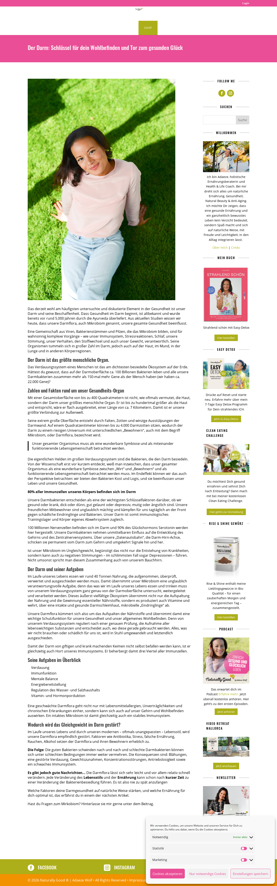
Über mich (220, 247)
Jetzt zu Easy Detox (226, 419)
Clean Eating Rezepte (67, 13)
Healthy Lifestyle (127, 13)
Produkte (204, 13)
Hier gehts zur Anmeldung (226, 512)
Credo (235, 247)
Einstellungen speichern (250, 874)
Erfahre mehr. (229, 694)
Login (245, 3)
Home (40, 13)
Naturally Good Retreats (171, 13)
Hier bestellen (226, 338)
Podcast (100, 13)
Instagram (124, 867)
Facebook (47, 867)
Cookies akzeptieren (167, 874)
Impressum (138, 880)
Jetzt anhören (226, 712)
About (227, 13)
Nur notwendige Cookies (207, 874)
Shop (148, 28)
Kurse (124, 28)
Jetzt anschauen (226, 766)
